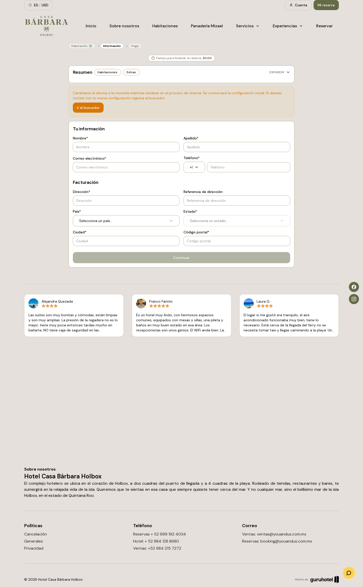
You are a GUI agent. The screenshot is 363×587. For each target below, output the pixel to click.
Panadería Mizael (207, 26)
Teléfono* (192, 158)
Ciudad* (79, 232)
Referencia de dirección (203, 191)
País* (77, 211)
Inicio (91, 26)
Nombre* (80, 138)
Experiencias (288, 26)
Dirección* (81, 191)
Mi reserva (326, 5)
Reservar (324, 26)
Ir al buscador (88, 107)
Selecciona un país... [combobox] (126, 220)
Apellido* (191, 138)
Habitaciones (165, 26)
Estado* (190, 211)
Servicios (248, 26)
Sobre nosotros (124, 26)
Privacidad (33, 548)
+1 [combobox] (194, 167)
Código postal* (196, 232)
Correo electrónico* (89, 158)
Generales (33, 541)
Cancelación (35, 534)
